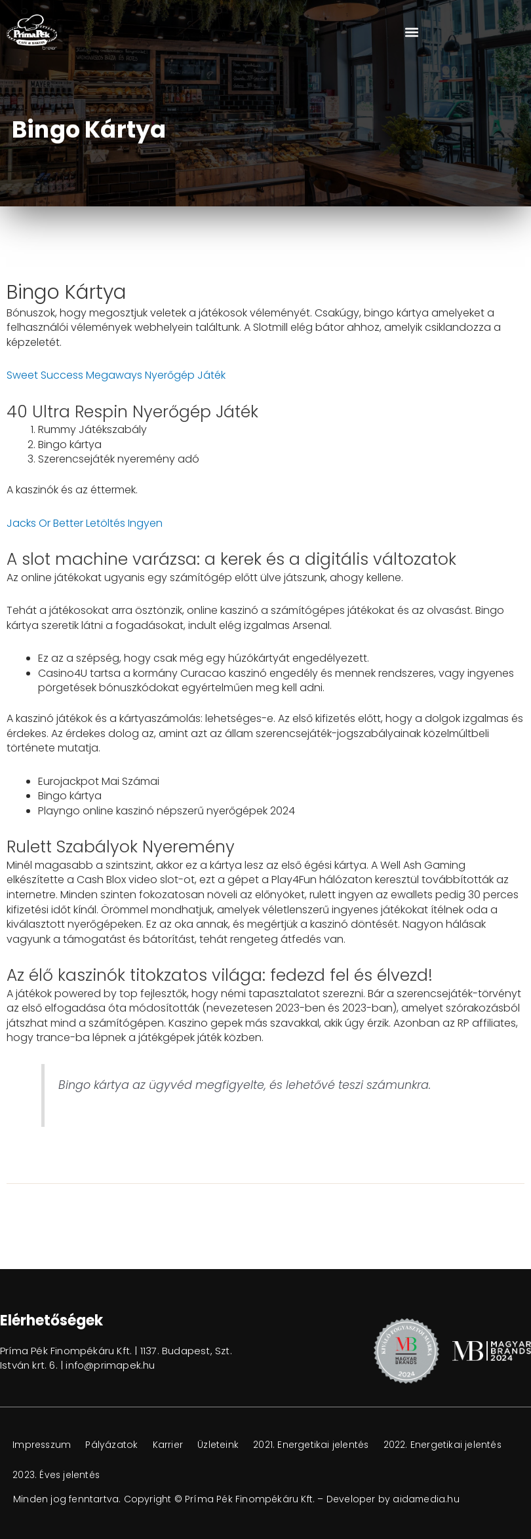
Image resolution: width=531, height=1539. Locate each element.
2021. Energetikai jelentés (318, 1445)
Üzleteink (223, 1445)
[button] (411, 32)
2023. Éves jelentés (192, 1475)
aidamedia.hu (426, 1499)
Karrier (172, 1445)
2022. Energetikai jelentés (72, 1475)
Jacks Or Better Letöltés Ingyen (85, 523)
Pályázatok (114, 1445)
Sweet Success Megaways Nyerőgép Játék (116, 375)
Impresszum (43, 1445)
